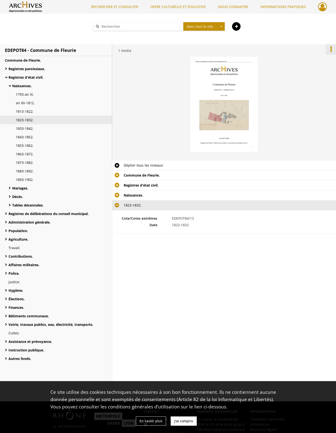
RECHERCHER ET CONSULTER (114, 6)
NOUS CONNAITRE (233, 6)
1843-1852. (25, 137)
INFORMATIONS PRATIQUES (283, 6)
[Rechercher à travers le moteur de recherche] (141, 26)
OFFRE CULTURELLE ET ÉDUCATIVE (178, 6)
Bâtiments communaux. (29, 316)
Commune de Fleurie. (23, 60)
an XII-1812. (25, 103)
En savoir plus (151, 421)
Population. (18, 230)
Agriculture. (18, 239)
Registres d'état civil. (26, 77)
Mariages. (20, 188)
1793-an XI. (25, 94)
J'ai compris (183, 421)
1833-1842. (25, 128)
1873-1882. (25, 162)
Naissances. (22, 86)
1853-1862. (25, 145)
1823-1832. (25, 120)
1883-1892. (25, 171)
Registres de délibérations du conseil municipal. (49, 213)
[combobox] (204, 26)
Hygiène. (16, 290)
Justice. (14, 282)
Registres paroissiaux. (27, 68)
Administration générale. (29, 222)
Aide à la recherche (112, 35)
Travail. (14, 247)
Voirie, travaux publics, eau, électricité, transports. (51, 324)
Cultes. (14, 333)
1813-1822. (25, 111)
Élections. (17, 299)
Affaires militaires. (24, 265)
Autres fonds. (20, 358)
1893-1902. (25, 179)
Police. (14, 273)
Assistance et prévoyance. (30, 341)
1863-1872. (25, 154)
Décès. (17, 196)
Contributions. (21, 256)
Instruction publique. (26, 350)
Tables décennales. (28, 205)
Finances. (16, 307)
